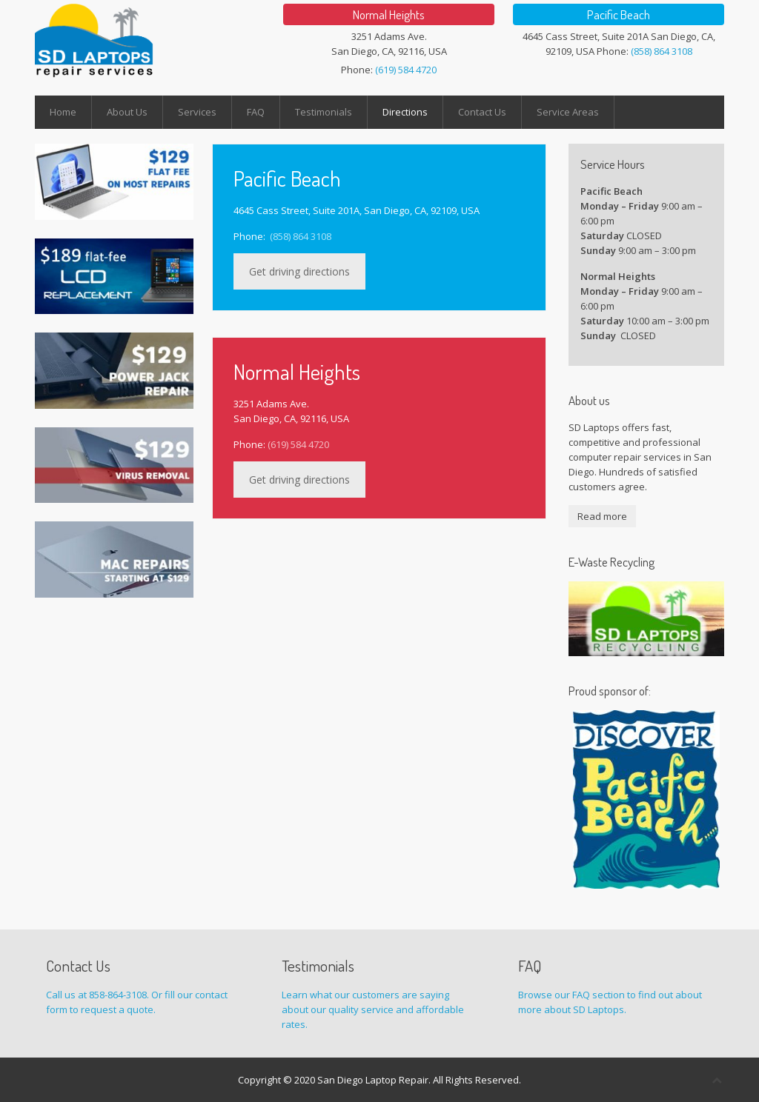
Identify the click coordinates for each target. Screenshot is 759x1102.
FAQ (256, 111)
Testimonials (323, 111)
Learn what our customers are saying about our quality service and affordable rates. (373, 1009)
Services (197, 111)
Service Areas (568, 111)
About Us (127, 111)
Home (63, 111)
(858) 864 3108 (661, 51)
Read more (602, 516)
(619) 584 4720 (406, 69)
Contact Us (482, 111)
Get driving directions (299, 271)
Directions (405, 111)
